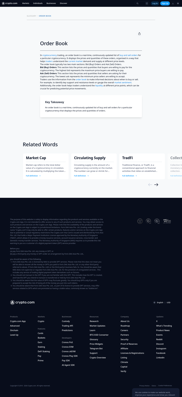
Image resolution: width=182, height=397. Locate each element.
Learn (92, 330)
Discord (160, 344)
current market (75, 61)
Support (93, 353)
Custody (66, 321)
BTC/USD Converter (99, 335)
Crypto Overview (98, 357)
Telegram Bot (96, 348)
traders (49, 61)
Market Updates (97, 325)
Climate (124, 362)
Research (94, 321)
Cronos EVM (68, 347)
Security (124, 339)
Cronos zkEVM (69, 351)
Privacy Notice (144, 386)
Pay (39, 356)
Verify (123, 371)
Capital (124, 366)
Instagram (161, 348)
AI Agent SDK (68, 365)
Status (154, 386)
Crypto (41, 321)
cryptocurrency (49, 55)
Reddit (159, 339)
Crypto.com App (18, 321)
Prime (40, 360)
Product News (163, 330)
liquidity (99, 85)
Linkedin (160, 357)
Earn (40, 342)
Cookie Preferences (165, 386)
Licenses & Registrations (132, 353)
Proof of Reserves (129, 344)
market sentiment (123, 82)
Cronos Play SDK (70, 356)
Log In (155, 3)
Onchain (14, 330)
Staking (41, 347)
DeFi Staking (44, 351)
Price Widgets (96, 344)
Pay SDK (66, 360)
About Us (125, 321)
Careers (124, 330)
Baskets (41, 337)
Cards (40, 333)
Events (159, 335)
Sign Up (165, 3)
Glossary (94, 339)
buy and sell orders (128, 55)
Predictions (67, 330)
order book (81, 79)
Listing (124, 357)
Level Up (14, 335)
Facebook (160, 353)
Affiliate (124, 348)
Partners (125, 335)
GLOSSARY (31, 16)
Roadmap (125, 325)
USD (168, 302)
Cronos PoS (67, 342)
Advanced (15, 325)
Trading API (67, 325)
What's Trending (164, 325)
